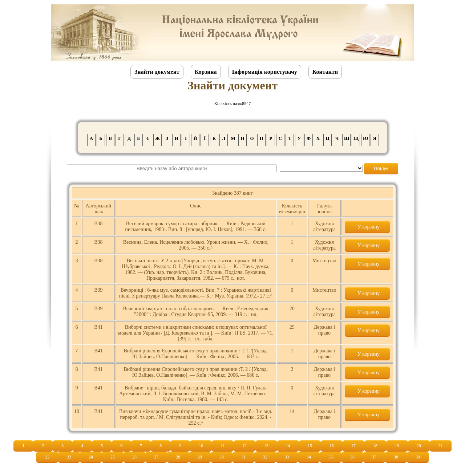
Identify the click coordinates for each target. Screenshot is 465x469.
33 (287, 457)
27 (156, 457)
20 (419, 445)
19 (397, 445)
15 (310, 445)
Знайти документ (156, 72)
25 (112, 457)
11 (223, 445)
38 (396, 457)
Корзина (206, 72)
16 (331, 445)
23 (69, 457)
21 (440, 445)
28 (178, 457)
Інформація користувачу (264, 72)
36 (352, 457)
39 (418, 457)
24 (91, 457)
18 (375, 445)
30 (221, 457)
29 (200, 457)
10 (201, 445)
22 (47, 457)
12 (244, 445)
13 (266, 445)
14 (288, 445)
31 (243, 457)
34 (309, 457)
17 (353, 445)
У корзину (367, 227)
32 (265, 457)
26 (134, 457)
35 (330, 457)
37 (374, 457)
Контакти (325, 72)
